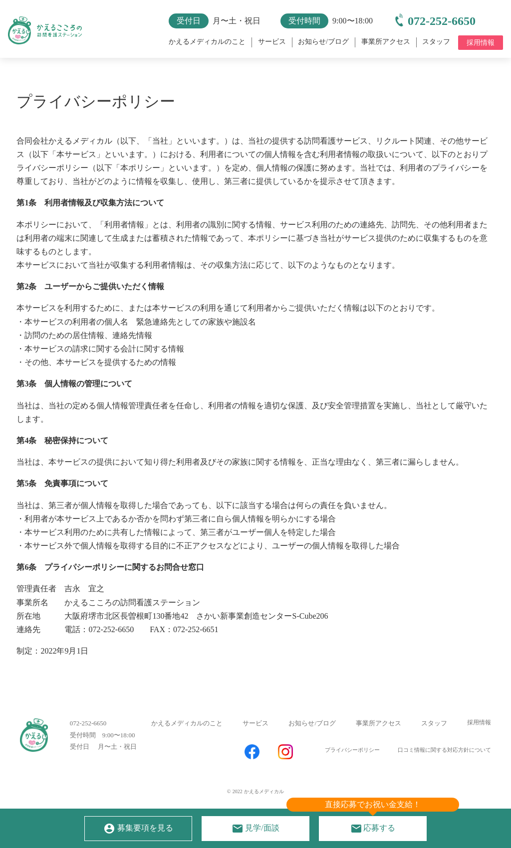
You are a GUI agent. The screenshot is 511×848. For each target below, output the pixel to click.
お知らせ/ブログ (312, 729)
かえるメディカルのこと (187, 729)
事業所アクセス (378, 729)
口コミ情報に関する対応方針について (444, 755)
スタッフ (434, 729)
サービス (255, 729)
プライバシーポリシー (350, 755)
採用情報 (479, 728)
